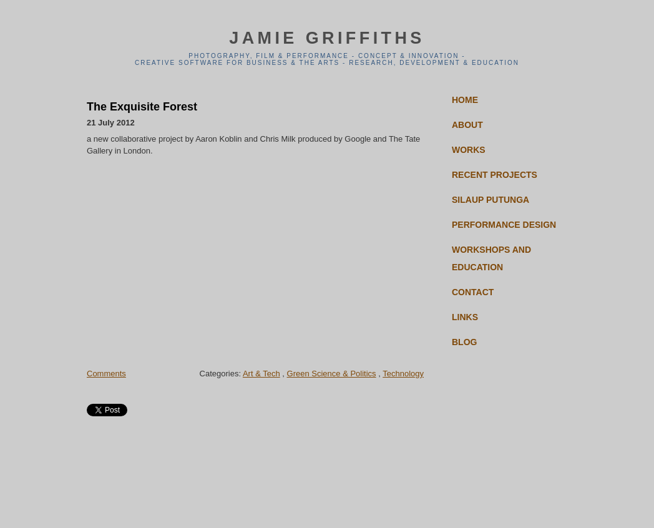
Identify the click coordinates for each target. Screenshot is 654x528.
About (467, 125)
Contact (473, 292)
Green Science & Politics (331, 373)
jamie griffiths (327, 38)
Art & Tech (261, 373)
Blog (464, 342)
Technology (403, 373)
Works (469, 150)
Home (465, 100)
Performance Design (504, 225)
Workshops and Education (491, 258)
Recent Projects (494, 175)
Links (465, 317)
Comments (106, 373)
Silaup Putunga (490, 200)
